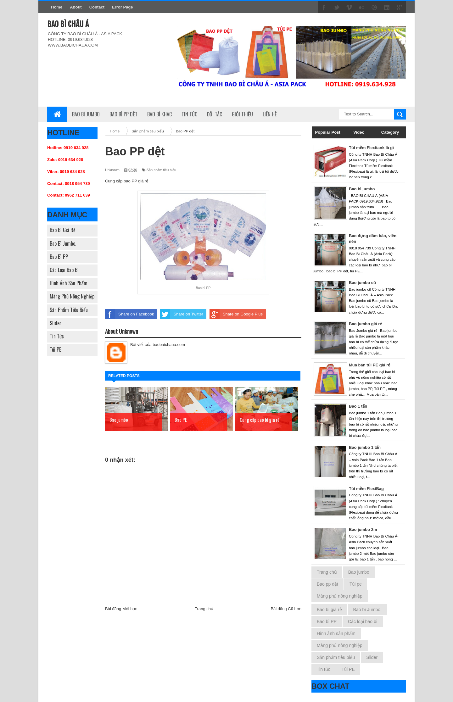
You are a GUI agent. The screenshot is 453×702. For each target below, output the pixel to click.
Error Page (122, 7)
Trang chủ (204, 608)
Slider (55, 323)
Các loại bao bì (64, 270)
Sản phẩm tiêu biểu (69, 310)
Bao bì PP (59, 256)
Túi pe (356, 584)
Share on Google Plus (236, 314)
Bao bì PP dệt (123, 114)
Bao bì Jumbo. (63, 243)
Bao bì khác (159, 114)
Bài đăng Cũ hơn (286, 608)
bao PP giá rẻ (136, 181)
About (76, 7)
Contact (96, 7)
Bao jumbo (358, 572)
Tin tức (57, 336)
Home (56, 7)
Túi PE (55, 349)
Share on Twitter (181, 314)
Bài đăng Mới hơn (121, 608)
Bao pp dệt (327, 584)
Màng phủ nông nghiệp (72, 296)
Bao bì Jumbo (86, 114)
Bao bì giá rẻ (63, 230)
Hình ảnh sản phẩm (68, 283)
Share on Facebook (129, 314)
